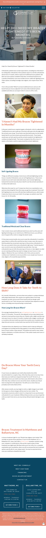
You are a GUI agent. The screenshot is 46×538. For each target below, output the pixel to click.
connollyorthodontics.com (19, 518)
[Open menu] (43, 8)
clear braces (37, 312)
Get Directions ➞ (12, 505)
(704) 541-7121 (32, 496)
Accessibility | (22, 522)
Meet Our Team (22, 469)
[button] (44, 3)
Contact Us (22, 479)
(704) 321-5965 (9, 494)
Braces (23, 42)
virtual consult (25, 441)
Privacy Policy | (15, 522)
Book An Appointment (22, 476)
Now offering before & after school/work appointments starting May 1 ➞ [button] (23, 2)
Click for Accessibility (29, 522)
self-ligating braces (27, 312)
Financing (22, 472)
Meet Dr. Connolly (22, 465)
